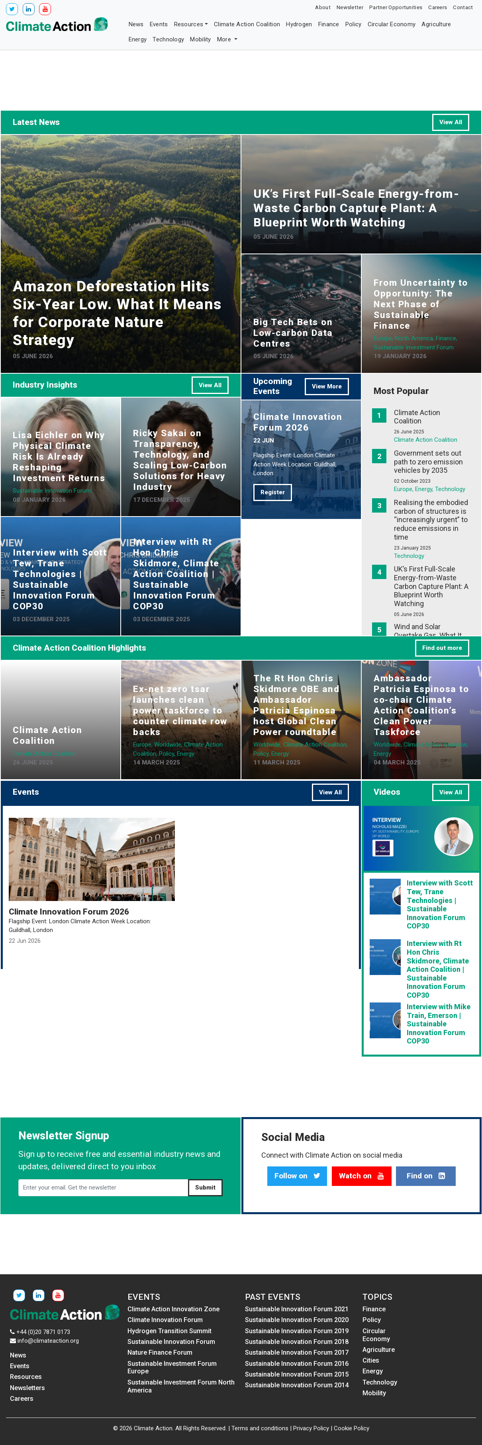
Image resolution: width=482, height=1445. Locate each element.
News (136, 24)
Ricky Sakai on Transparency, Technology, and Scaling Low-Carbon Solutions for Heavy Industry (180, 460)
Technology (168, 39)
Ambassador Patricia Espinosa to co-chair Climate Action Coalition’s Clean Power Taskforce (421, 705)
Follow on (297, 1176)
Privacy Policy (311, 1428)
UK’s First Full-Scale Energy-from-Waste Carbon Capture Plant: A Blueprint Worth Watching (356, 208)
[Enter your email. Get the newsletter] (103, 1188)
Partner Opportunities (395, 7)
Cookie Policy (351, 1428)
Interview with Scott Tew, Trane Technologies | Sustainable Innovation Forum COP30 (60, 579)
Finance (328, 24)
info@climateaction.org (48, 1340)
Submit (205, 1187)
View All (450, 122)
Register (273, 492)
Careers (437, 7)
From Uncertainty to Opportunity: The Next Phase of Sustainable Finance (421, 304)
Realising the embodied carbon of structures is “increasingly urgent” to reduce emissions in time (431, 519)
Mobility (200, 39)
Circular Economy (392, 24)
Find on (426, 1176)
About (323, 7)
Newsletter (350, 7)
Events (159, 24)
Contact (463, 7)
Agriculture (436, 24)
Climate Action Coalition (247, 24)
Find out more (442, 647)
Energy (138, 39)
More (225, 39)
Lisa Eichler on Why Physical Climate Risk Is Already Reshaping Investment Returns (59, 456)
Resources (189, 24)
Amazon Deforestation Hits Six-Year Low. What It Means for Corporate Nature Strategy (117, 313)
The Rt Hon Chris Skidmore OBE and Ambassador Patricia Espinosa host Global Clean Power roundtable (296, 705)
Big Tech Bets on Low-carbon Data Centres (293, 333)
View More (327, 386)
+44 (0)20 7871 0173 (43, 1332)
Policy (353, 24)
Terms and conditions (259, 1428)
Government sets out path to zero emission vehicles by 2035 (428, 461)
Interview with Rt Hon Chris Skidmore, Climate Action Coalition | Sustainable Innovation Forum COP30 (176, 573)
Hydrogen (299, 24)
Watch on (361, 1176)
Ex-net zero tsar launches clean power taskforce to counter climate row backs (180, 710)
